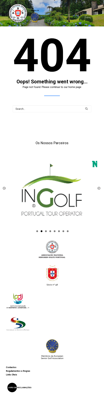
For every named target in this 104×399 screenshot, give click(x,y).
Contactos (11, 367)
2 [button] (41, 231)
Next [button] (99, 188)
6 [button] (59, 231)
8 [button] (67, 231)
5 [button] (54, 231)
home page (74, 87)
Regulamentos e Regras (18, 371)
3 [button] (46, 231)
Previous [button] (4, 188)
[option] (52, 188)
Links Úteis (11, 375)
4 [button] (50, 231)
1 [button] (37, 231)
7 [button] (63, 231)
